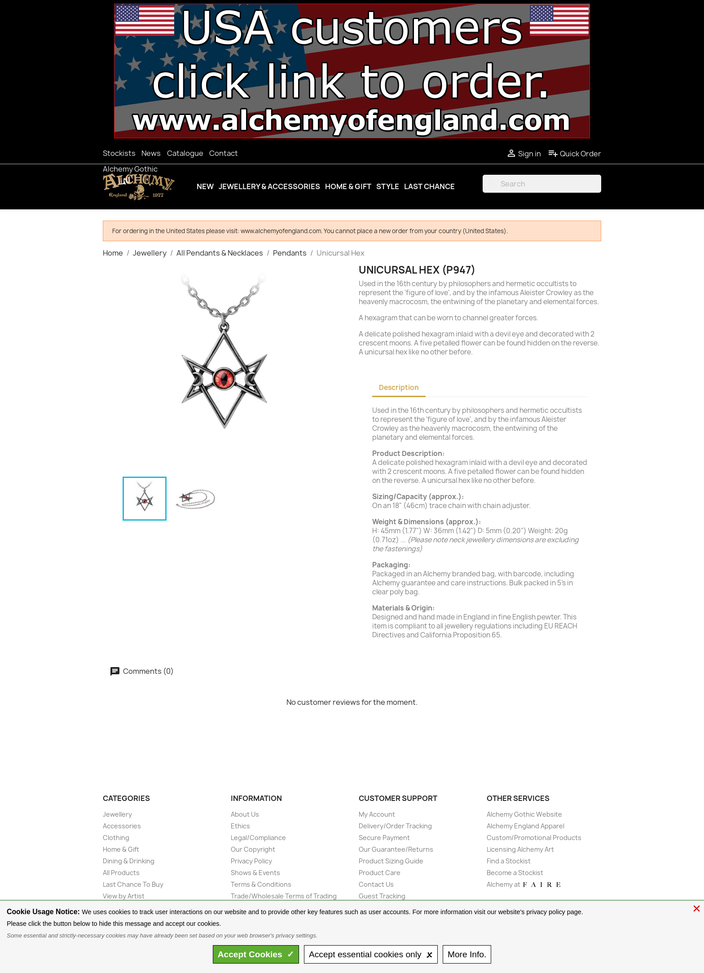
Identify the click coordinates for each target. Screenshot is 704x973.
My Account (377, 814)
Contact (223, 153)
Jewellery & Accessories (269, 186)
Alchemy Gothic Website (524, 814)
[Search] (542, 184)
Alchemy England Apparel (525, 826)
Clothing (116, 837)
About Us (245, 814)
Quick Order (574, 154)
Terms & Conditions (261, 884)
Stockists (119, 153)
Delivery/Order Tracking (395, 826)
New (205, 186)
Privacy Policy (251, 861)
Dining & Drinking (128, 861)
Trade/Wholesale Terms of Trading (284, 896)
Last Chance (429, 186)
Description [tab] (399, 387)
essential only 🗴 (371, 954)
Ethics (240, 826)
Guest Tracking (382, 896)
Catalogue (185, 153)
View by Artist (124, 896)
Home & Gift (348, 186)
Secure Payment (384, 837)
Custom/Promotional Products (534, 837)
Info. (467, 954)
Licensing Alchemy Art (520, 849)
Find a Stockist (509, 861)
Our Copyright (253, 849)
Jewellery (117, 814)
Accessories (122, 826)
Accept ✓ (256, 954)
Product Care (379, 872)
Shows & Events (255, 872)
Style (387, 186)
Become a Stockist (515, 872)
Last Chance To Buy (133, 884)
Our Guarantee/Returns (396, 849)
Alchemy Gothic (130, 169)
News (151, 153)
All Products (121, 872)
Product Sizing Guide (391, 861)
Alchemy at (524, 884)
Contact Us (376, 884)
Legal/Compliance (258, 837)
